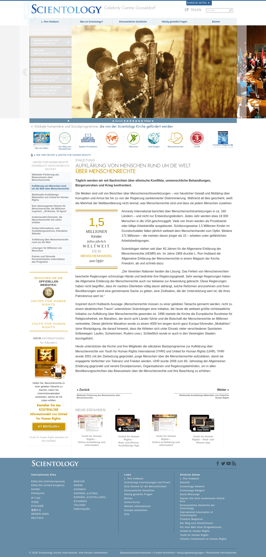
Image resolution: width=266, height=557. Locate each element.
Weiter (147, 121)
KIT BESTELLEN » (49, 426)
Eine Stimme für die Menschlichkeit (145, 486)
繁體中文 (36, 510)
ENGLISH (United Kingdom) (48, 485)
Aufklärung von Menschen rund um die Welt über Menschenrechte (50, 187)
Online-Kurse (132, 502)
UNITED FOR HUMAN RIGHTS (74, 155)
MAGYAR (79, 481)
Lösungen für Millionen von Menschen (47, 249)
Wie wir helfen (41, 148)
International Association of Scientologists (196, 514)
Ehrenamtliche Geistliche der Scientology (197, 507)
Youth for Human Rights (194, 535)
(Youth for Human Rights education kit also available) (49, 439)
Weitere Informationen (137, 506)
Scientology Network (192, 486)
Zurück (119, 121)
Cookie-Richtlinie (164, 552)
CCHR (196, 139)
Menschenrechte (175, 139)
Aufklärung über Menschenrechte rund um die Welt (50, 241)
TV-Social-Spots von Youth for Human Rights (49, 62)
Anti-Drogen (154, 139)
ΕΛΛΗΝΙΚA (80, 501)
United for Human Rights (195, 531)
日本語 (35, 502)
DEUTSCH (37, 518)
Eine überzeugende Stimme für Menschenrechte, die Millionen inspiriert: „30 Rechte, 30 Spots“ (49, 209)
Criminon (112, 139)
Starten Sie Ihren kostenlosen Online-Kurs (202, 500)
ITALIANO (80, 505)
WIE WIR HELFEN (46, 155)
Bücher (216, 21)
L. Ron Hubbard (50, 21)
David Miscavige (190, 494)
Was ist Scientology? (91, 21)
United (37, 70)
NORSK (78, 485)
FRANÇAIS (38, 493)
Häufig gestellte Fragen (174, 21)
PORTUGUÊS (82, 509)
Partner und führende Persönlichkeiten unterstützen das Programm (48, 259)
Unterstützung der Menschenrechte (46, 79)
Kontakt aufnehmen (136, 510)
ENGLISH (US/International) (48, 481)
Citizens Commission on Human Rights (203, 539)
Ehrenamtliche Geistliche (133, 21)
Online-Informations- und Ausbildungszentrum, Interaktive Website (50, 231)
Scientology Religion (192, 490)
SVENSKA (80, 489)
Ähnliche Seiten (198, 3)
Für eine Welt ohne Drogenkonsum (201, 527)
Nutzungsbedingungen (190, 552)
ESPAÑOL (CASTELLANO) (90, 497)
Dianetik (185, 482)
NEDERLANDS (40, 514)
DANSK (35, 489)
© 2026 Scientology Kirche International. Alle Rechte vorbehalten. (69, 552)
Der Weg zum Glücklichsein (65, 140)
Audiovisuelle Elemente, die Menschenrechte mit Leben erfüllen (47, 220)
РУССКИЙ (37, 506)
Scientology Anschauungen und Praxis (147, 482)
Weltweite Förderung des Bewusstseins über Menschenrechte (45, 177)
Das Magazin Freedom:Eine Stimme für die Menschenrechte (47, 90)
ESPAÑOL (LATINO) (86, 493)
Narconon (133, 139)
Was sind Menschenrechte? (45, 52)
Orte (126, 514)
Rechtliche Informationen (222, 552)
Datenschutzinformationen (135, 552)
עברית (36, 497)
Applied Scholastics (88, 139)
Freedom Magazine (223, 146)
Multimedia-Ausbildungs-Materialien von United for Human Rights (50, 197)
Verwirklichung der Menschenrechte (45, 42)
